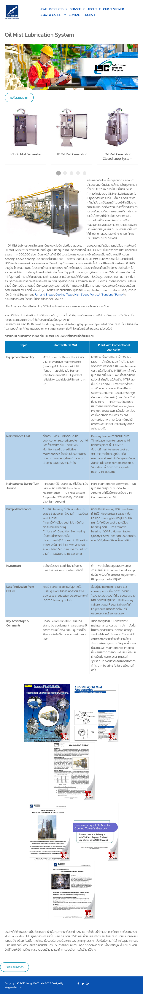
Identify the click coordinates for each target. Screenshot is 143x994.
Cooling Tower (64, 294)
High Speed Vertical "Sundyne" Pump (98, 294)
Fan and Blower (44, 294)
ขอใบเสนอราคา (19, 97)
